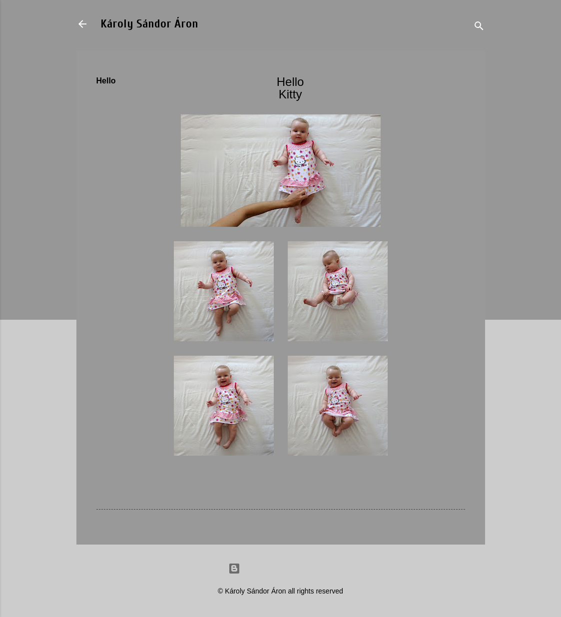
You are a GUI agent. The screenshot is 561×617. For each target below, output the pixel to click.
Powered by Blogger (280, 568)
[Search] (479, 27)
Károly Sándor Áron (149, 23)
